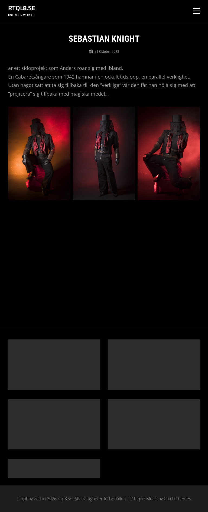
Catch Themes (177, 499)
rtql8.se (21, 8)
